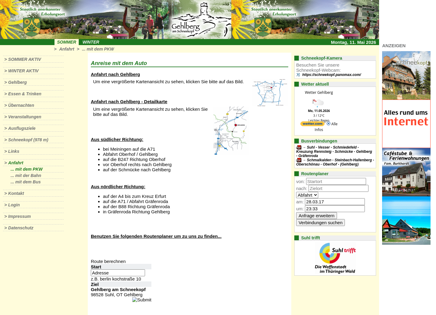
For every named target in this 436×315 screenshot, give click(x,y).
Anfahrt (66, 49)
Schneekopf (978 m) (28, 139)
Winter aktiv (23, 70)
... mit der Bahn (26, 175)
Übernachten (21, 105)
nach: (301, 188)
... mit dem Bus (26, 181)
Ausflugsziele (21, 128)
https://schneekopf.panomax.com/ (331, 75)
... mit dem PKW (98, 49)
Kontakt (16, 193)
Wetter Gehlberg (319, 92)
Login (14, 204)
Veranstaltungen (24, 116)
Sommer (66, 42)
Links (13, 151)
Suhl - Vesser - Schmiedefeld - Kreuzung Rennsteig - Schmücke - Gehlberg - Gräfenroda (334, 151)
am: (300, 201)
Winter (90, 42)
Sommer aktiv (24, 59)
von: (300, 181)
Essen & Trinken (24, 93)
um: (300, 208)
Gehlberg (17, 82)
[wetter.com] (312, 124)
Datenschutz (20, 227)
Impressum (19, 216)
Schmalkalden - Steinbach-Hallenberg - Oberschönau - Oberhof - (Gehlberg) (335, 162)
